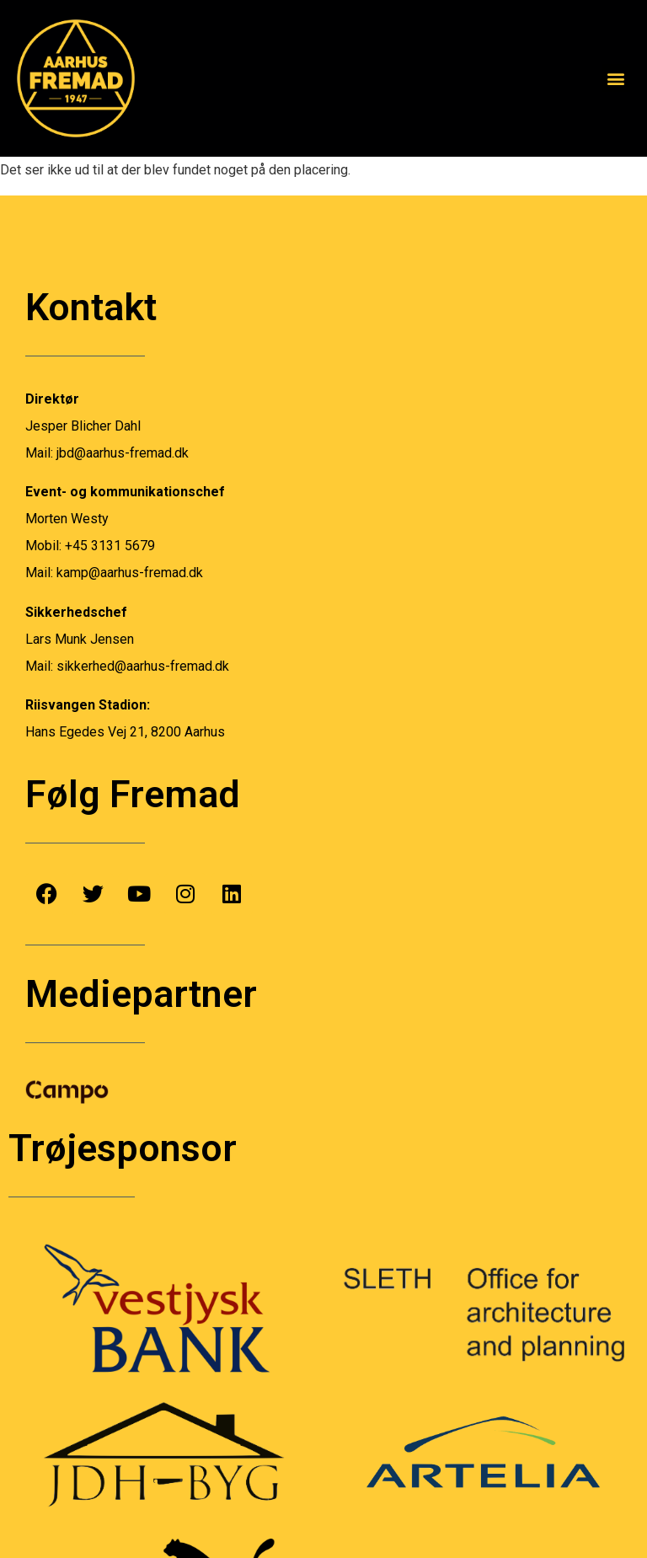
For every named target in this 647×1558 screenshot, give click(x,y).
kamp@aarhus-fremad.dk (129, 573)
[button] (616, 78)
